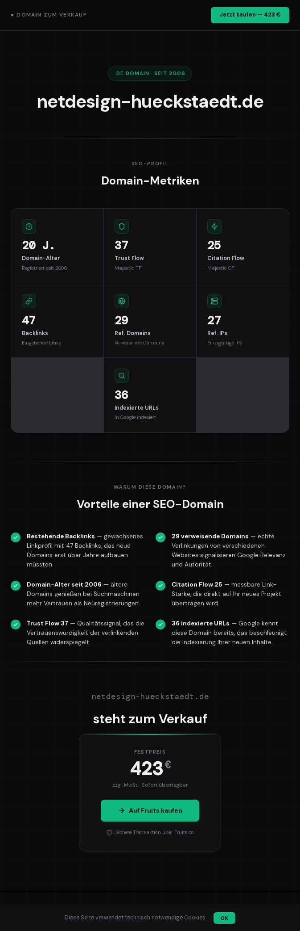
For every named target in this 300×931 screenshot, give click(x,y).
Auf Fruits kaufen (150, 810)
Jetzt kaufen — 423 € (250, 14)
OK (224, 918)
